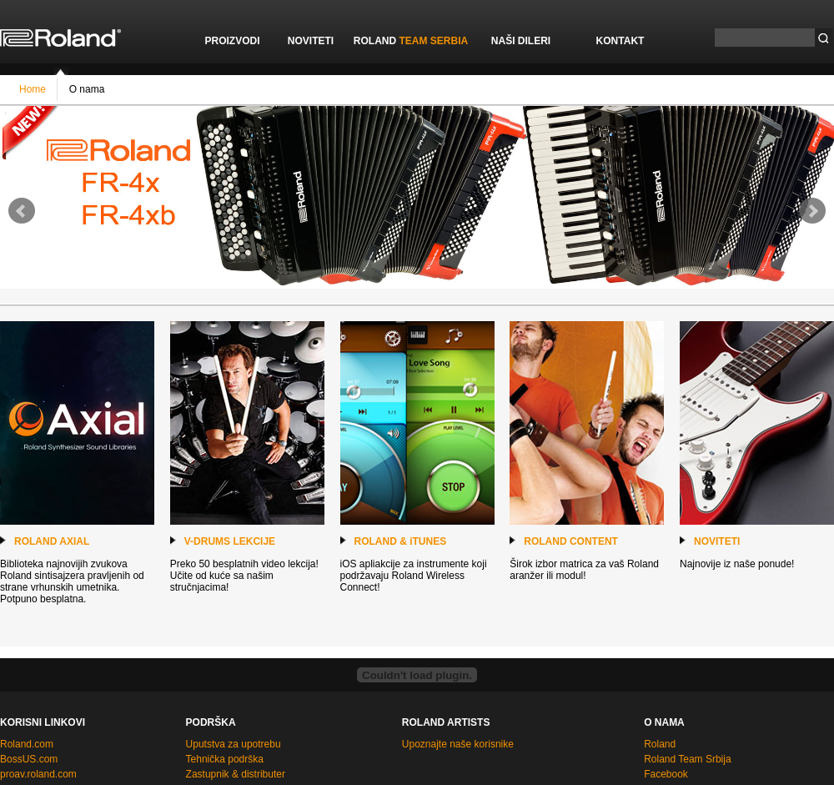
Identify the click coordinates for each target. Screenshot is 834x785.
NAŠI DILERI (520, 41)
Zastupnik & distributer (235, 774)
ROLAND (411, 41)
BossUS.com (29, 759)
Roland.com (26, 744)
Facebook (666, 774)
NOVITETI (311, 41)
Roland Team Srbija (687, 759)
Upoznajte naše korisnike (458, 744)
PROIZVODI (231, 41)
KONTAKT (620, 41)
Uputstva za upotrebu (233, 744)
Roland (660, 744)
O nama (85, 88)
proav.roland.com (38, 774)
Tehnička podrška (225, 759)
